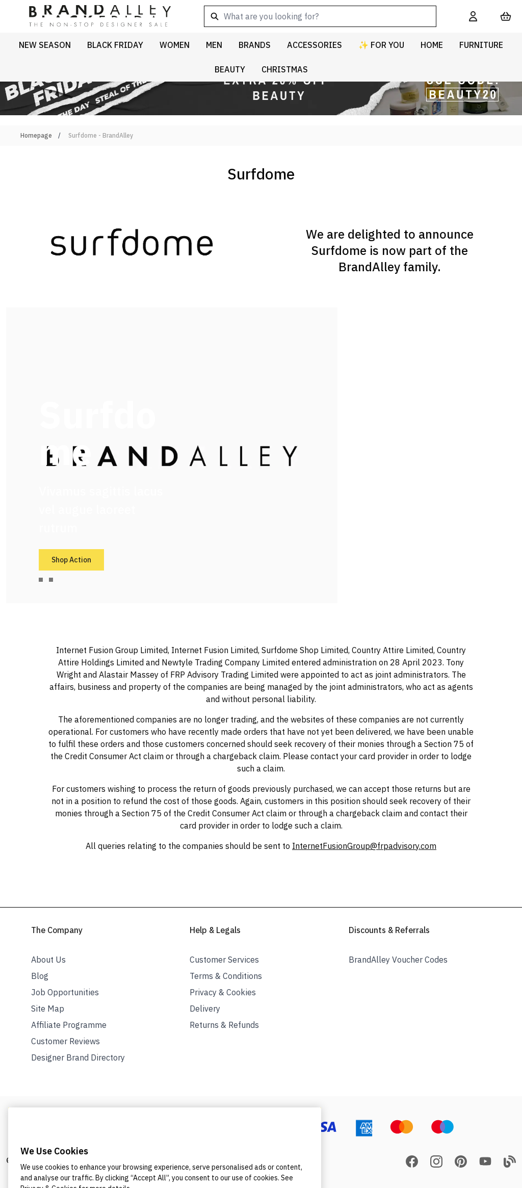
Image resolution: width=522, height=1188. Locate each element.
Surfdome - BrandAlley (100, 135)
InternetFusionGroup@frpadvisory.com (364, 846)
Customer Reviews (65, 1041)
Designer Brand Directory (78, 1057)
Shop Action (71, 559)
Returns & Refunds (224, 1025)
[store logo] (92, 16)
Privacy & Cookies (223, 992)
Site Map (47, 1008)
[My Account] (473, 16)
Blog (39, 976)
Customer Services (224, 959)
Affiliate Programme (69, 1025)
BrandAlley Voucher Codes (398, 959)
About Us (48, 959)
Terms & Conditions (226, 976)
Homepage (36, 135)
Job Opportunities (65, 992)
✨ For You (381, 45)
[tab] (41, 580)
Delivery (205, 1008)
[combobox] (320, 16)
